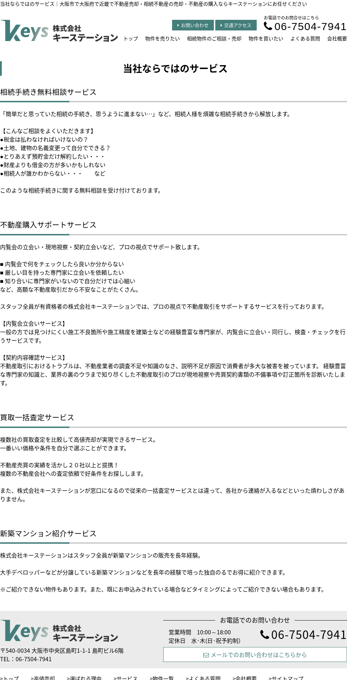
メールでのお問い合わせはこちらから (255, 654)
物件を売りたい (162, 38)
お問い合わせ (193, 25)
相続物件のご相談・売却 (214, 38)
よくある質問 (305, 38)
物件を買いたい (266, 38)
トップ (130, 38)
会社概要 (337, 38)
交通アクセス (236, 25)
